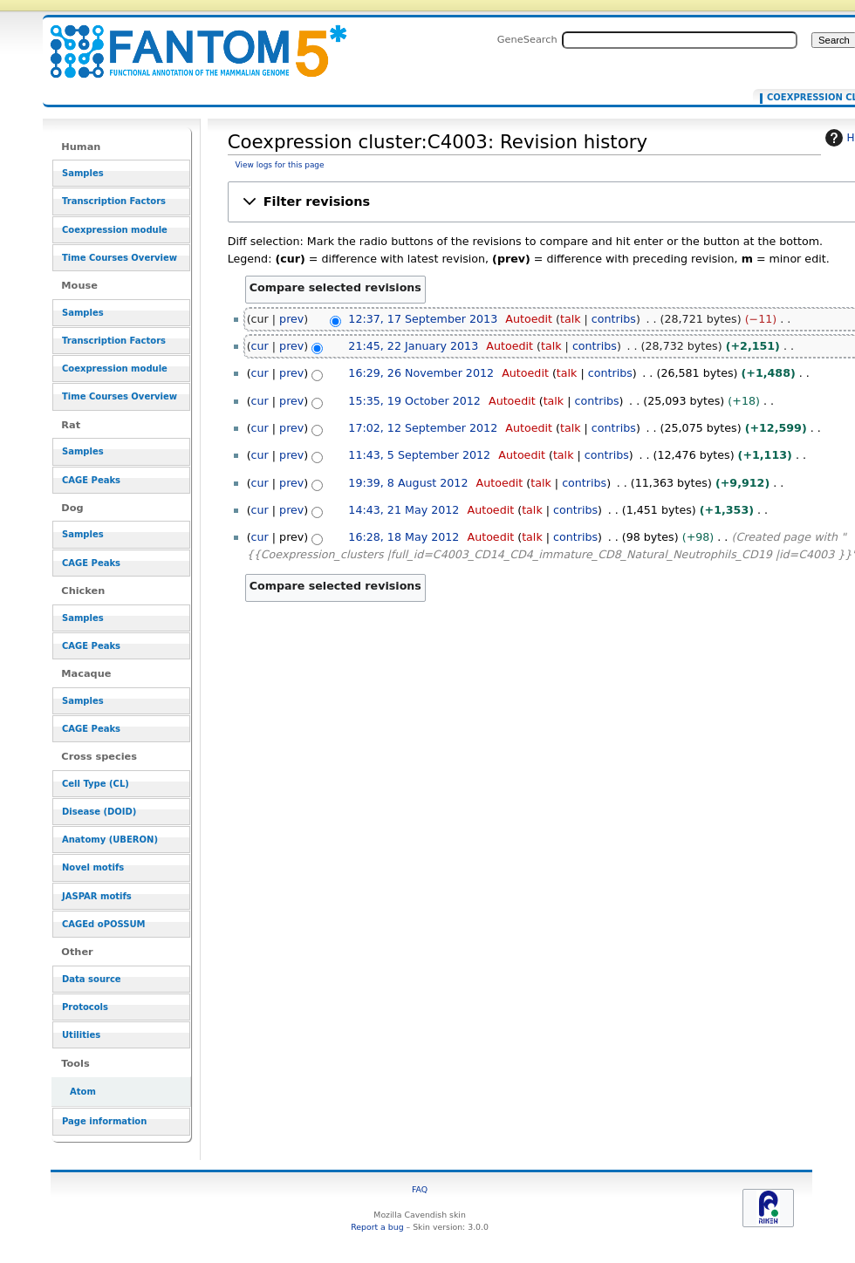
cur (260, 345)
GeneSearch (527, 39)
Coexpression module (115, 230)
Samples (83, 173)
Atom (83, 1091)
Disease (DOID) (99, 811)
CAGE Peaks (91, 480)
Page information (104, 1121)
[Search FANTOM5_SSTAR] (679, 40)
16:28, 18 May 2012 (403, 536)
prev (291, 318)
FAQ (420, 1189)
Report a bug (377, 1227)
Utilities (81, 1035)
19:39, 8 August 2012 (408, 482)
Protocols (85, 1007)
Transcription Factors (114, 201)
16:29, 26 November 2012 (421, 372)
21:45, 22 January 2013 (413, 345)
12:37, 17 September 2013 (422, 318)
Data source (91, 979)
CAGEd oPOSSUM (103, 924)
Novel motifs (93, 867)
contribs (614, 318)
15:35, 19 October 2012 (414, 400)
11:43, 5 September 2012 (419, 454)
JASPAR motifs (97, 896)
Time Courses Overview (119, 258)
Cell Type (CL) (95, 784)
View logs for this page (280, 164)
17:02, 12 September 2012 (422, 427)
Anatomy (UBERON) (110, 839)
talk (570, 318)
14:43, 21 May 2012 (403, 509)
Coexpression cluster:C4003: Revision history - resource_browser (187, 41)
